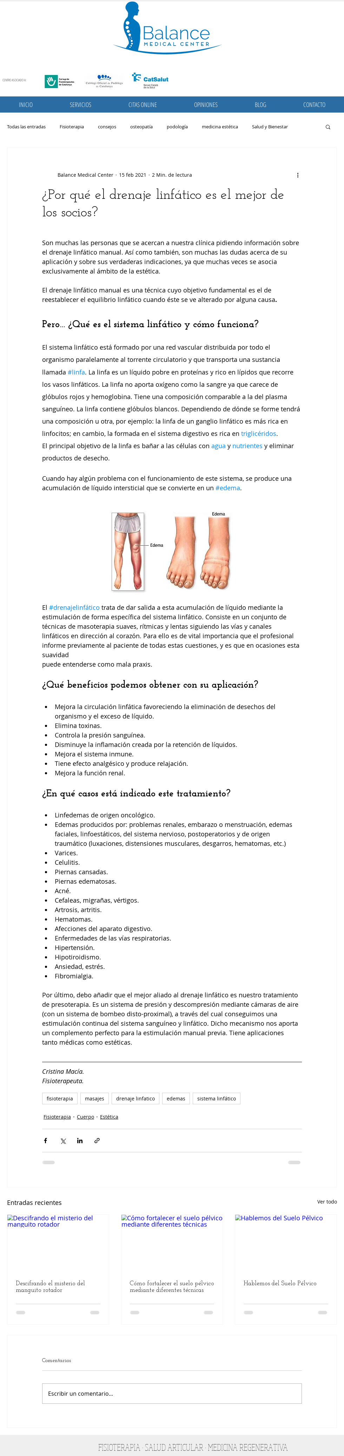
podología (177, 127)
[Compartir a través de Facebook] (45, 1140)
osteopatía (141, 127)
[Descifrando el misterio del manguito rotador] (58, 1243)
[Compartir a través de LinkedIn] (80, 1140)
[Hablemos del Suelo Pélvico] (286, 1243)
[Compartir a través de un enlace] (97, 1140)
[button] (80, 104)
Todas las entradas (26, 127)
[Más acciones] (297, 174)
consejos (107, 127)
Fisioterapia (72, 127)
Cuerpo (85, 1116)
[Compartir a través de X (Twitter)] (62, 1140)
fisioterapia (60, 1098)
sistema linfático (216, 1098)
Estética (109, 1116)
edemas (176, 1098)
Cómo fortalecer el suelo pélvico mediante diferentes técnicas (172, 1287)
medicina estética (220, 127)
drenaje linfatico (135, 1098)
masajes (94, 1098)
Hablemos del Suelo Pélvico (280, 1283)
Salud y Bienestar (270, 127)
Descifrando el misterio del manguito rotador (50, 1287)
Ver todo (327, 1201)
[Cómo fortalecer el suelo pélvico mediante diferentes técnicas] (172, 1243)
